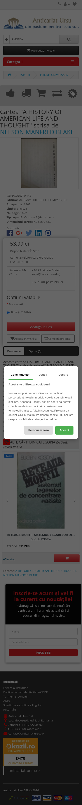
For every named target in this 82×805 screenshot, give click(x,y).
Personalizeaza (38, 430)
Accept (64, 430)
